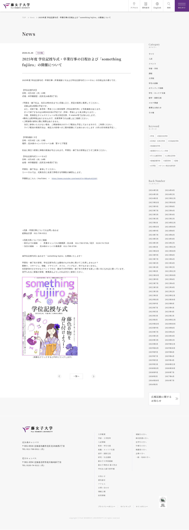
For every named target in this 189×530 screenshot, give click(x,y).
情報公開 (102, 492)
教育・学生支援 (104, 446)
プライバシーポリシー (106, 507)
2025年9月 (154, 206)
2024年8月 (170, 230)
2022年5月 (154, 287)
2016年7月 (169, 380)
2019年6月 (169, 356)
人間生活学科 (171, 156)
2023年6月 (170, 259)
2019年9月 (153, 352)
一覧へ (76, 376)
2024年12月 (170, 222)
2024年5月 (154, 239)
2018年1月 (153, 376)
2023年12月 (170, 247)
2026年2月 (170, 194)
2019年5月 (153, 360)
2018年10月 (170, 368)
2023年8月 (170, 255)
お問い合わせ (103, 488)
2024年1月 (153, 247)
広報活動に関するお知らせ (161, 399)
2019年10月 (170, 348)
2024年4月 (170, 239)
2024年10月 (170, 227)
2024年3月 (154, 243)
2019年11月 (154, 348)
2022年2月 (170, 291)
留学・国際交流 (155, 98)
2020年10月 (170, 324)
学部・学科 (153, 68)
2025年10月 (170, 202)
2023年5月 (154, 263)
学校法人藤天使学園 (106, 469)
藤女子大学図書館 (105, 461)
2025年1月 (153, 222)
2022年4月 (170, 287)
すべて (151, 54)
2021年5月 (153, 311)
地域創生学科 (155, 146)
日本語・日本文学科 (157, 141)
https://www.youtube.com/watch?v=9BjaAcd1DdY (75, 178)
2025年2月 (170, 218)
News (32, 17)
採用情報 (102, 495)
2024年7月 (154, 235)
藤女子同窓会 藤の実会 (107, 465)
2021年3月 (153, 316)
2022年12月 (170, 271)
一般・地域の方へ (143, 457)
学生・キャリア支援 (157, 93)
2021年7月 (153, 307)
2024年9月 (154, 230)
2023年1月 (153, 271)
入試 (150, 59)
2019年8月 (169, 352)
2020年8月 (170, 328)
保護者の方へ (141, 449)
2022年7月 (154, 283)
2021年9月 (153, 303)
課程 (150, 73)
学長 (152, 136)
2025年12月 (170, 198)
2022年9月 (154, 279)
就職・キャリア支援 (106, 449)
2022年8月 (170, 279)
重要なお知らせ (155, 107)
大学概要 (102, 434)
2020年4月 (170, 336)
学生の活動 (153, 83)
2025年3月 (154, 218)
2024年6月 (170, 235)
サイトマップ (126, 507)
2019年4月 (169, 360)
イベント (152, 63)
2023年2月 (170, 267)
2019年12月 (170, 344)
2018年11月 (154, 368)
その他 (151, 112)
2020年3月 (154, 340)
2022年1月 (153, 295)
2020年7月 (154, 332)
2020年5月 (154, 336)
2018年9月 (153, 372)
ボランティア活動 (156, 88)
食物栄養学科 (155, 161)
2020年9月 (154, 328)
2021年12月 (170, 295)
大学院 (151, 78)
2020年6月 (170, 332)
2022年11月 (154, 275)
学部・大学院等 (104, 438)
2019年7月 (153, 356)
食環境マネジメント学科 (159, 151)
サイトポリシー (142, 507)
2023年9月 (154, 255)
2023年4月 (170, 263)
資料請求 (102, 480)
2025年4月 (170, 214)
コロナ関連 (153, 103)
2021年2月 (169, 316)
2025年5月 (154, 214)
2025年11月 (154, 202)
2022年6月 (170, 283)
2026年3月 (154, 194)
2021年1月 (153, 319)
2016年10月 (154, 380)
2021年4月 (169, 311)
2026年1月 (153, 198)
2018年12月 (170, 364)
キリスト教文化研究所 (167, 166)
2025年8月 (170, 206)
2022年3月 (154, 291)
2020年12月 (170, 319)
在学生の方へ (141, 442)
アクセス (102, 484)
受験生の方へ (141, 434)
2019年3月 (153, 364)
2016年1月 (153, 384)
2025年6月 (170, 210)
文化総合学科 (174, 141)
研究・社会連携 (104, 457)
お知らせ (102, 476)
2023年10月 (170, 251)
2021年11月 (154, 299)
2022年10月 (170, 275)
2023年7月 (154, 259)
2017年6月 (169, 376)
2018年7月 (169, 372)
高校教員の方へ (142, 438)
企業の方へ (140, 453)
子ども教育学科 (156, 156)
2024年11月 (154, 227)
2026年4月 (170, 190)
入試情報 (102, 442)
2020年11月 (154, 324)
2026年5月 (154, 190)
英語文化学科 (163, 136)
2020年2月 (170, 340)
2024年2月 (170, 243)
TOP (24, 17)
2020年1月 (153, 344)
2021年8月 (169, 303)
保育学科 (167, 161)
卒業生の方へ (141, 446)
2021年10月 (170, 299)
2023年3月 (154, 267)
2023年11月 (154, 251)
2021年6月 (169, 307)
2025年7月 (154, 210)
